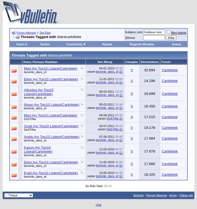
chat (98, 204)
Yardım (45, 44)
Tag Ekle (45, 32)
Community (76, 44)
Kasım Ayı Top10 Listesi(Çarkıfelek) (38, 149)
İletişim (139, 195)
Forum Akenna (26, 32)
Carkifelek (170, 70)
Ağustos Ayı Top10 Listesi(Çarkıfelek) (38, 92)
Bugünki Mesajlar (142, 44)
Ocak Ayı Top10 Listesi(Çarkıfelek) (51, 126)
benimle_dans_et (35, 72)
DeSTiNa (30, 119)
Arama (176, 44)
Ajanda (107, 44)
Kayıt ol (21, 44)
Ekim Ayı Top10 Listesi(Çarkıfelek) (51, 79)
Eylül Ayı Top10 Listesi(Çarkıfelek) (51, 173)
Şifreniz (130, 37)
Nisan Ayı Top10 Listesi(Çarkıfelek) (51, 105)
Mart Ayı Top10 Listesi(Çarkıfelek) (50, 68)
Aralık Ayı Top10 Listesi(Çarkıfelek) (51, 137)
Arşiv (173, 195)
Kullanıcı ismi (134, 32)
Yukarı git (186, 195)
